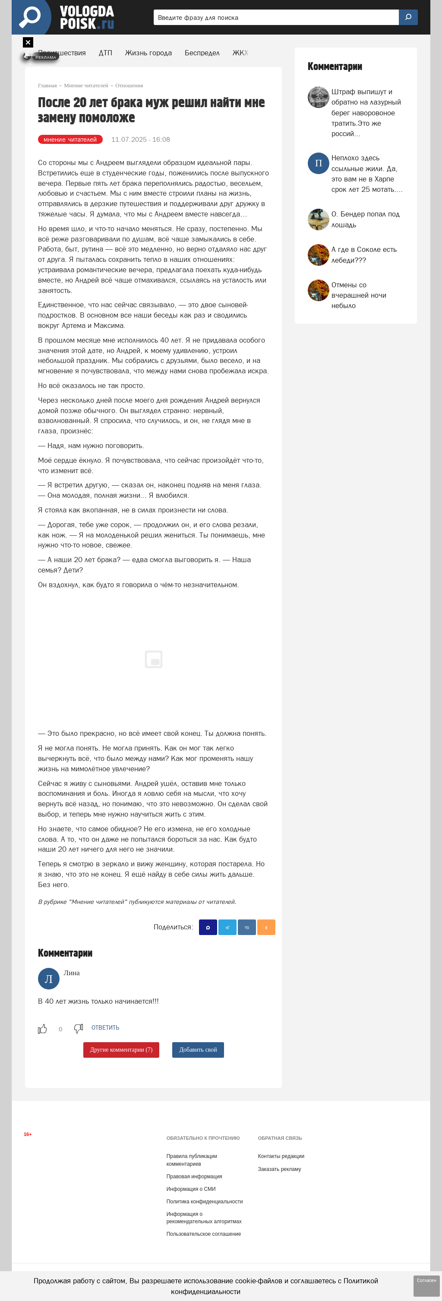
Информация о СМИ (191, 1189)
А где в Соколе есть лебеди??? (364, 254)
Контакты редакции (281, 1156)
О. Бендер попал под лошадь (366, 219)
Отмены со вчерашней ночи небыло (359, 295)
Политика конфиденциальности (205, 1202)
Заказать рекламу (279, 1169)
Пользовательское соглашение (204, 1234)
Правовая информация (194, 1177)
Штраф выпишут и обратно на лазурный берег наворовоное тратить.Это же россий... (366, 112)
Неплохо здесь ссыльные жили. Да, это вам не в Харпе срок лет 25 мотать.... (367, 173)
